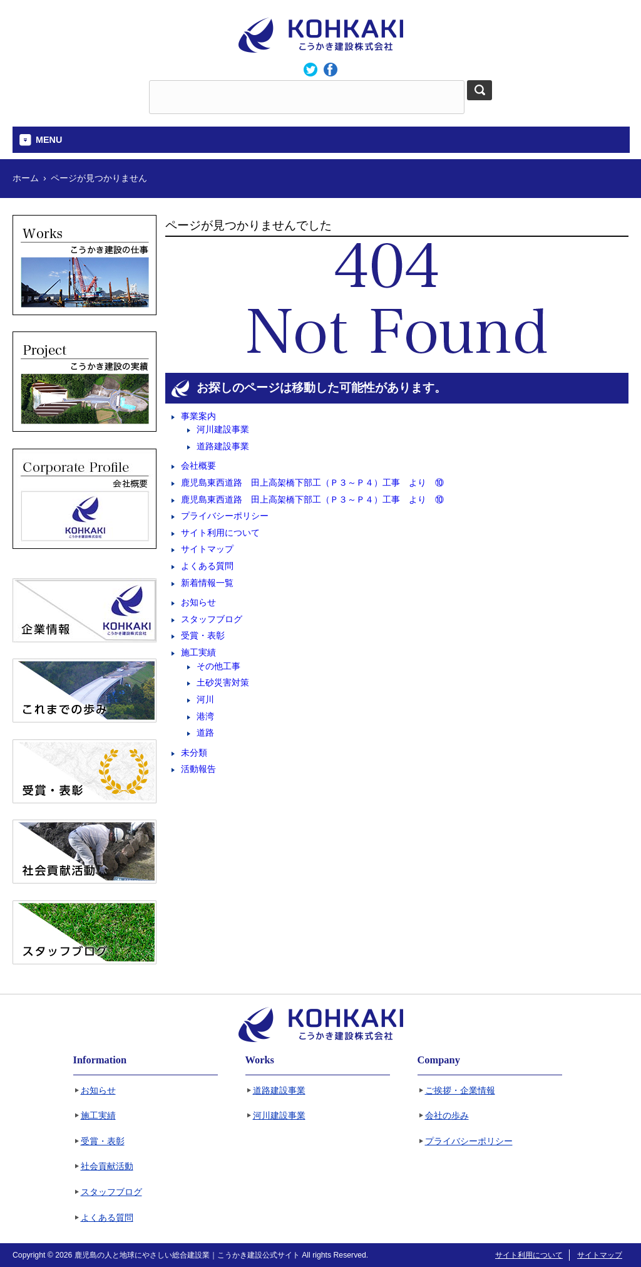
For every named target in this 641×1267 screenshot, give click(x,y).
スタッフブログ (211, 619)
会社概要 (198, 466)
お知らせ (198, 602)
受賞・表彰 (203, 635)
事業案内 (198, 416)
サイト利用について (220, 533)
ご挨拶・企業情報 (460, 1090)
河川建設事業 (223, 429)
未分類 (194, 753)
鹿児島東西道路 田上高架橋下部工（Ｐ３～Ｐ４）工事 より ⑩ (312, 482)
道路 (205, 732)
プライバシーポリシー (225, 516)
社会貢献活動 (107, 1166)
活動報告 (198, 769)
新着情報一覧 (207, 583)
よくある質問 (207, 566)
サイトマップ (207, 549)
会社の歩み (447, 1115)
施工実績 (198, 652)
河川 (205, 699)
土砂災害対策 (223, 682)
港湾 (205, 716)
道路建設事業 (223, 446)
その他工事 (218, 666)
